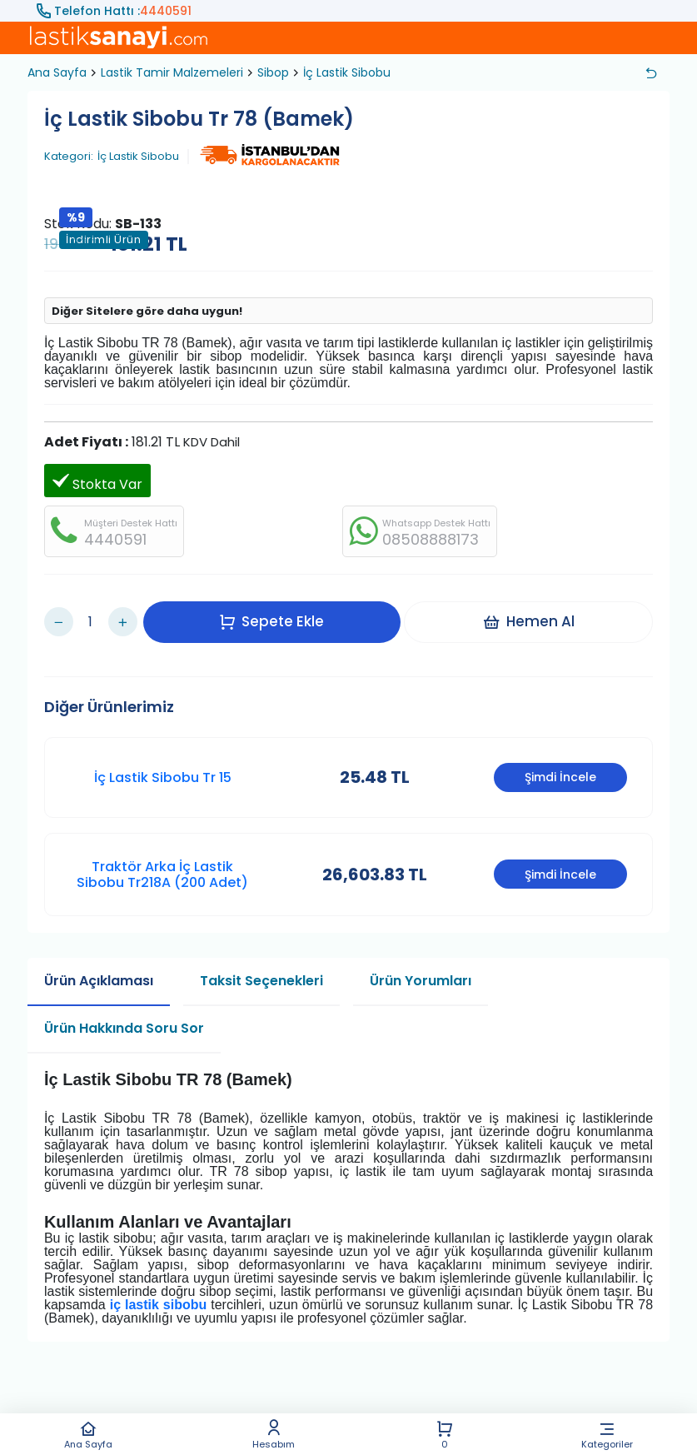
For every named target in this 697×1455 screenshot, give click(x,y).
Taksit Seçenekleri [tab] (261, 960)
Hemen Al (535, 611)
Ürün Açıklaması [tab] (98, 960)
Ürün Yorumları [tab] (420, 960)
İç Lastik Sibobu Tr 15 (163, 756)
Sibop (273, 72)
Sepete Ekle (278, 611)
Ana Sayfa (88, 1434)
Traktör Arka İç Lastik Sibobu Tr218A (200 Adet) (162, 853)
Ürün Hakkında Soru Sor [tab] (124, 1008)
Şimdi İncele (560, 757)
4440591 (166, 10)
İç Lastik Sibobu (347, 72)
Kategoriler (608, 1434)
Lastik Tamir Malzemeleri (172, 72)
